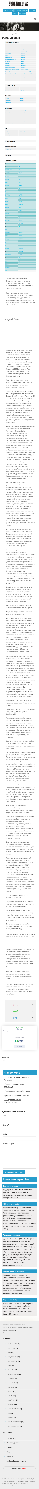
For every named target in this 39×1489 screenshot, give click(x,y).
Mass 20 (10, 1392)
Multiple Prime (12, 1361)
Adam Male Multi (13, 1409)
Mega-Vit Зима (15, 34)
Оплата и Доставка (21, 10)
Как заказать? (8, 10)
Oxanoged (11, 1387)
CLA (9, 1413)
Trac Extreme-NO (13, 1426)
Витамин (10, 1417)
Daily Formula (12, 1357)
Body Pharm (11, 1400)
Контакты (22, 14)
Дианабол (11, 1378)
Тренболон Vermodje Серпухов (16, 1095)
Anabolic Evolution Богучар (16, 1461)
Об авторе (19, 1046)
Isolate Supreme (13, 1374)
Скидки (32, 10)
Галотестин (11, 1348)
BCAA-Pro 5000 (12, 1344)
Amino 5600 (11, 1383)
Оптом (15, 14)
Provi (9, 1352)
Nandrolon (11, 1370)
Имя (5, 1115)
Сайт (5, 1134)
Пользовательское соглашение (12, 1333)
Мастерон (11, 1404)
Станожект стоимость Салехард (17, 1091)
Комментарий (8, 1143)
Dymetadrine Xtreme (14, 1422)
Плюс (9, 1365)
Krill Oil (10, 1396)
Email (6, 1125)
